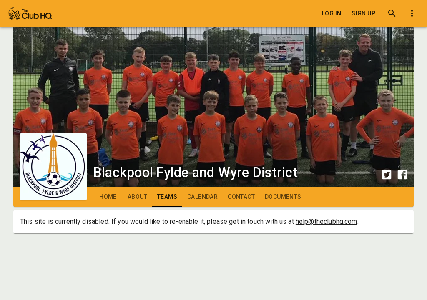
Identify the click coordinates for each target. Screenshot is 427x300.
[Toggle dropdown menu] (412, 13)
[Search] (392, 13)
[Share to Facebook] (402, 174)
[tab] (108, 197)
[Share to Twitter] (386, 174)
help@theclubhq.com (326, 221)
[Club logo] (53, 148)
